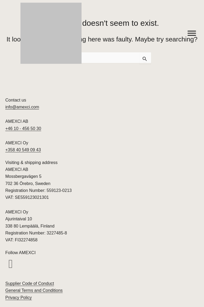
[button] (10, 264)
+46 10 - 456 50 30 (23, 128)
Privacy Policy (18, 297)
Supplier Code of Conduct (29, 283)
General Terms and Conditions (34, 290)
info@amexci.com (22, 107)
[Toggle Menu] (192, 33)
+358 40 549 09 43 (23, 150)
